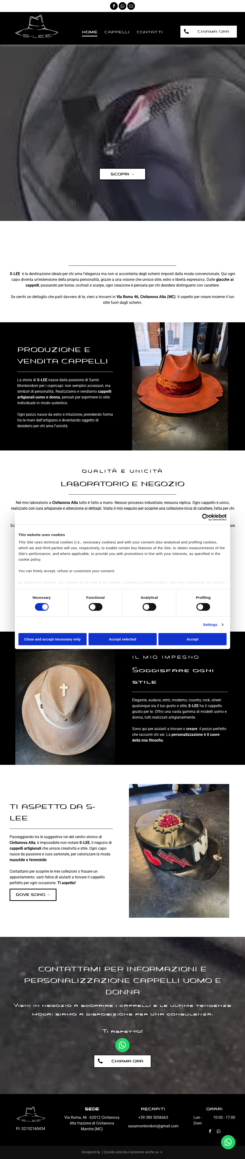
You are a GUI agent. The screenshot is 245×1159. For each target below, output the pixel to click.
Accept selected (122, 639)
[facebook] (114, 6)
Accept (192, 639)
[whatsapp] (122, 6)
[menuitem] (89, 32)
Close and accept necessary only (52, 639)
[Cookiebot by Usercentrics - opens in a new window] (206, 517)
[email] (131, 6)
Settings (210, 625)
